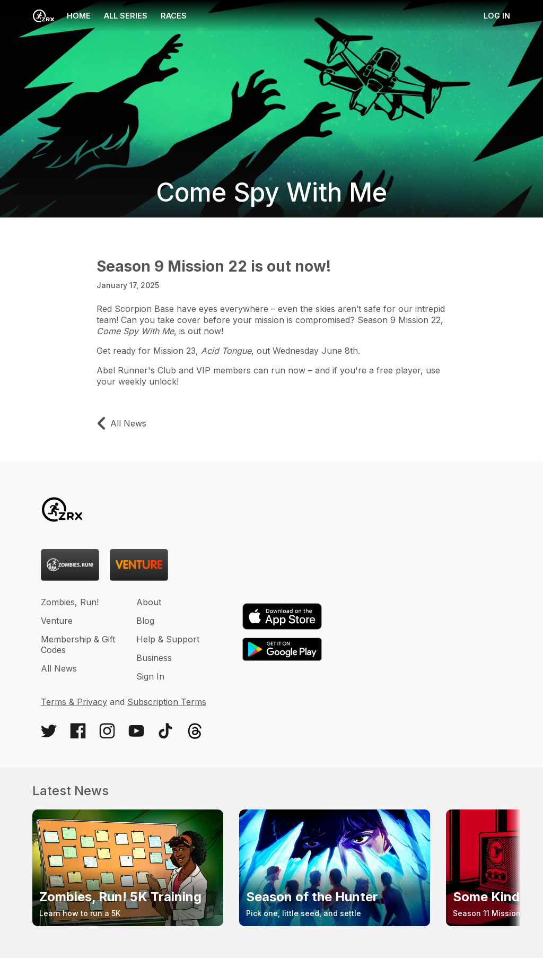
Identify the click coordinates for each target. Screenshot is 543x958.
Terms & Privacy (74, 701)
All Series (125, 15)
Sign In (150, 676)
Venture (57, 620)
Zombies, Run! (70, 602)
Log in (497, 15)
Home (62, 16)
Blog (145, 620)
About (148, 602)
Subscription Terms (166, 701)
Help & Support (167, 639)
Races (174, 15)
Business (154, 657)
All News (59, 668)
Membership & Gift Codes (78, 644)
